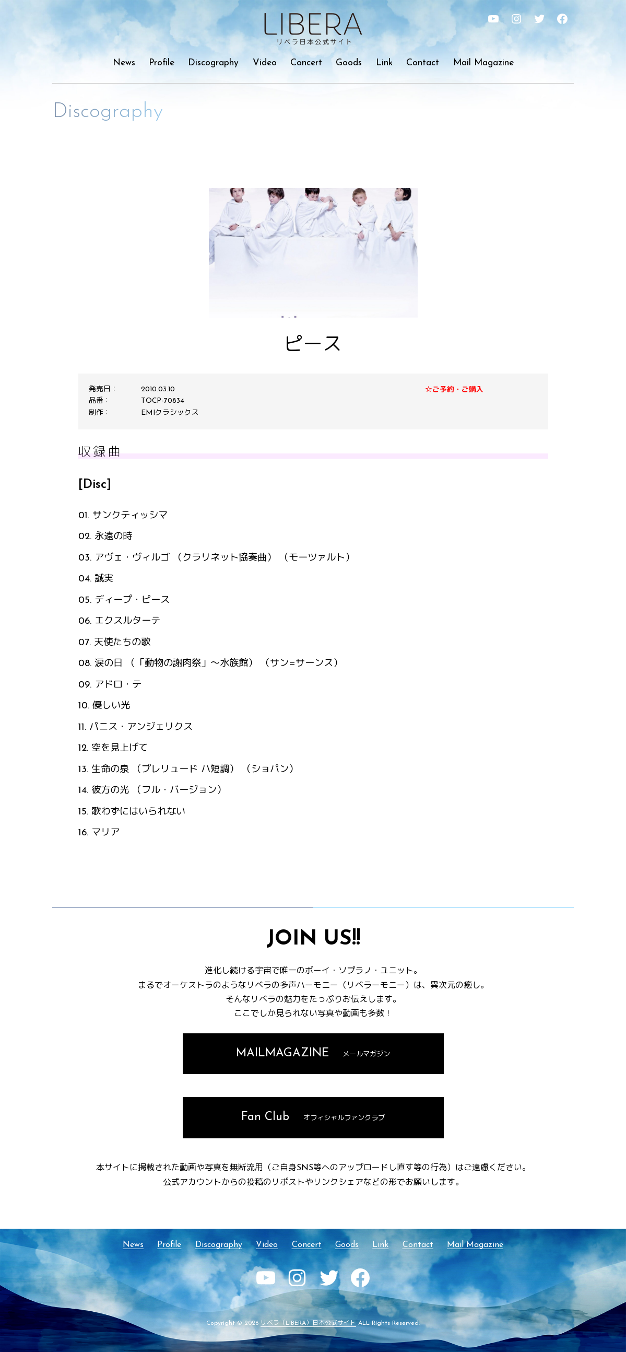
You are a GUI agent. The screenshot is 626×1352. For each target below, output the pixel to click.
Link (384, 63)
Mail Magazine (483, 63)
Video (265, 63)
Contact (422, 63)
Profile (161, 63)
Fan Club (313, 1117)
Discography (213, 63)
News (124, 63)
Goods (349, 63)
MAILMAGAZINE (313, 1053)
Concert (306, 63)
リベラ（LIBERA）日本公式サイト (308, 1323)
